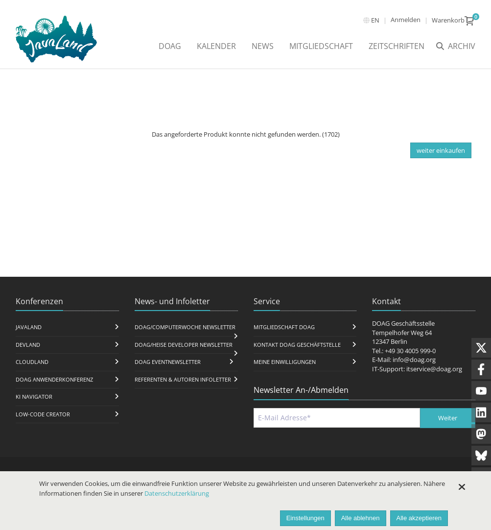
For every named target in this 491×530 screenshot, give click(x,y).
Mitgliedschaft (321, 46)
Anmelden (406, 20)
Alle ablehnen (360, 518)
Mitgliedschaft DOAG (284, 327)
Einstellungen (305, 518)
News (263, 46)
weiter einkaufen (441, 150)
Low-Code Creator (43, 414)
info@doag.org (414, 359)
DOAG (170, 46)
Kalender (216, 46)
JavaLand (29, 327)
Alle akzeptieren (419, 518)
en (375, 20)
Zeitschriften (396, 46)
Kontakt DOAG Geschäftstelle (297, 344)
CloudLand (32, 361)
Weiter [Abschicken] (447, 417)
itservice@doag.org (434, 368)
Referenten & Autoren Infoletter (183, 379)
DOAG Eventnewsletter (168, 361)
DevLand (28, 344)
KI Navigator (34, 396)
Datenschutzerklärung (176, 493)
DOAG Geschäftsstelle (403, 323)
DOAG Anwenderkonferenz (54, 379)
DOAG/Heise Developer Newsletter (184, 344)
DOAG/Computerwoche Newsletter (185, 327)
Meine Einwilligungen (285, 361)
